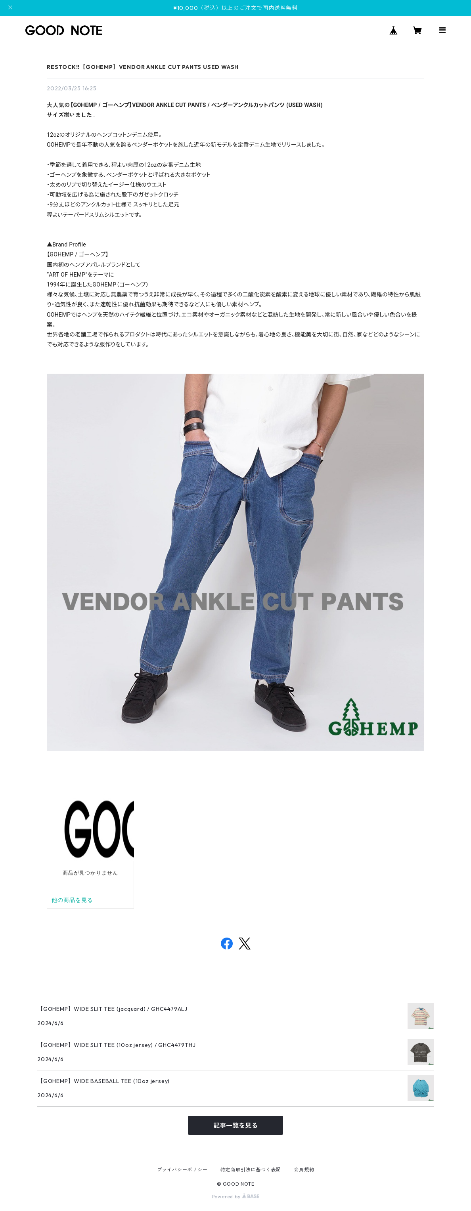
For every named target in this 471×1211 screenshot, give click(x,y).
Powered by (236, 1197)
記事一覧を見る (235, 1125)
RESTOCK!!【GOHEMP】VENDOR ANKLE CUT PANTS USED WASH (143, 67)
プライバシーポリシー (182, 1170)
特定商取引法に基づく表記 (250, 1170)
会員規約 (304, 1170)
